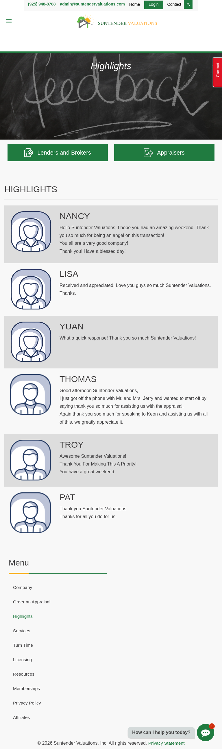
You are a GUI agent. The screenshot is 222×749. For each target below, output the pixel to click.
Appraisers (164, 152)
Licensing (23, 659)
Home (134, 4)
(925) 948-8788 (42, 4)
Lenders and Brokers (57, 152)
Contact (174, 4)
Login (153, 4)
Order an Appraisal (32, 601)
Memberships (27, 688)
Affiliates (21, 717)
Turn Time (23, 645)
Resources (24, 674)
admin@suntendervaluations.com (92, 4)
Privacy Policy (27, 702)
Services (22, 630)
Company (23, 587)
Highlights (23, 616)
